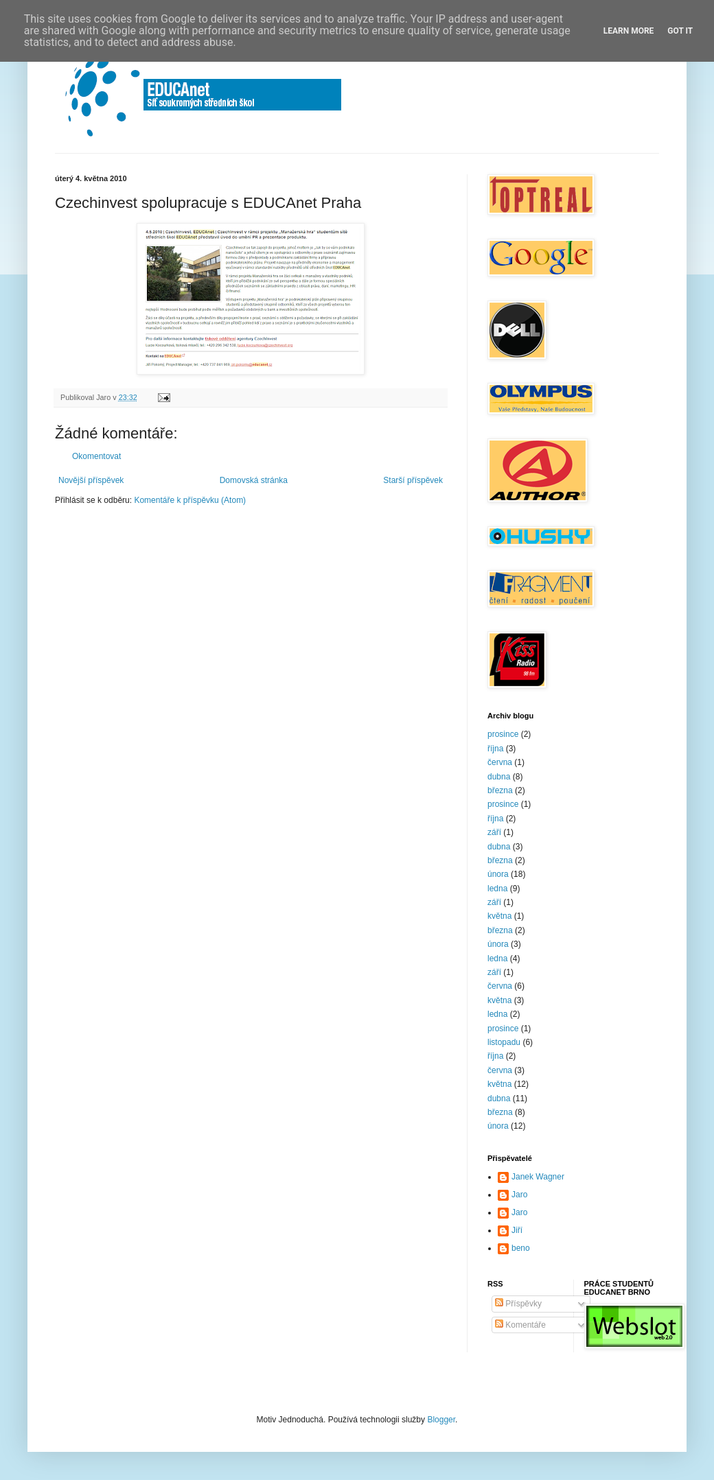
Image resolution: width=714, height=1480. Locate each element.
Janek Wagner (537, 1177)
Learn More (628, 31)
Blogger (441, 1419)
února (498, 874)
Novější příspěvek (91, 480)
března (500, 790)
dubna (498, 777)
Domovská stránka (254, 480)
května (499, 916)
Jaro (519, 1194)
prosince (502, 734)
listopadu (503, 1042)
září (494, 832)
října (495, 748)
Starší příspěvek (413, 480)
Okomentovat (96, 456)
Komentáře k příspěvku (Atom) (190, 500)
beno (520, 1248)
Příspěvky (518, 1303)
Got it (680, 31)
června (499, 762)
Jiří (516, 1230)
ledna (497, 888)
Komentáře (520, 1325)
